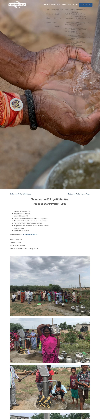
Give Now (86, 5)
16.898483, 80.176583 (30, 235)
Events (65, 5)
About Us (49, 5)
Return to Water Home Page (79, 194)
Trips (70, 5)
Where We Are (58, 5)
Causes (75, 5)
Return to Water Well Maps (20, 194)
